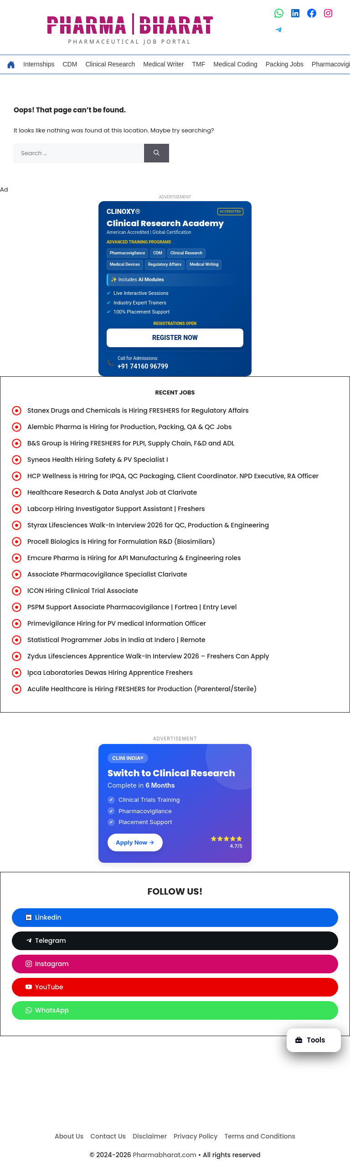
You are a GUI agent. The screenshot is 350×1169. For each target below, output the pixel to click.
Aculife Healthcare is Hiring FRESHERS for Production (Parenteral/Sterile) (142, 688)
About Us (69, 1136)
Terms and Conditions (259, 1136)
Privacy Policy (195, 1136)
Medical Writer (163, 64)
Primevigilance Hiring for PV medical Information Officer (116, 623)
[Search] (156, 153)
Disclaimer (150, 1136)
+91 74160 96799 (143, 366)
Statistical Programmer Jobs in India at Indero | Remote (116, 639)
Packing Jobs (285, 64)
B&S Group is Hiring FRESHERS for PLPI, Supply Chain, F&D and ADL (131, 443)
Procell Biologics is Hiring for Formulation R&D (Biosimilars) (121, 541)
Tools (310, 1040)
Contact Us (108, 1136)
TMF (199, 64)
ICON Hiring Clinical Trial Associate (82, 590)
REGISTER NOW (175, 337)
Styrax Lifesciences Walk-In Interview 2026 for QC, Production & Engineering (148, 525)
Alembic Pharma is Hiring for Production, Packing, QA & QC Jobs (129, 426)
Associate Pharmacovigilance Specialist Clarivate (107, 574)
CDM (69, 64)
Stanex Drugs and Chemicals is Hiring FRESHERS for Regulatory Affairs (138, 410)
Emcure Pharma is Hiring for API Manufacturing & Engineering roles (134, 557)
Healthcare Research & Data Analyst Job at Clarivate (112, 492)
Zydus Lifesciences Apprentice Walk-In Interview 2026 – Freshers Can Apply (148, 656)
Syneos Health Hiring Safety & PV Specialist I (97, 459)
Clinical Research (110, 64)
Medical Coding (235, 64)
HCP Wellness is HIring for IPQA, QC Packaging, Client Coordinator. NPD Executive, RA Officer (173, 476)
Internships (38, 64)
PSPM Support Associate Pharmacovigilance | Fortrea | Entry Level (132, 607)
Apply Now (135, 842)
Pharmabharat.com (164, 1154)
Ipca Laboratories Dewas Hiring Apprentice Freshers (110, 672)
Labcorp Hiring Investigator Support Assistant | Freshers (116, 508)
